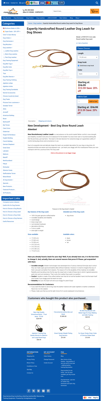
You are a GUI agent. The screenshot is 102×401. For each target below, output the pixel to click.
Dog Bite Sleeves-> (9, 76)
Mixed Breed (7, 177)
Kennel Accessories (9, 93)
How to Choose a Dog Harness (12, 218)
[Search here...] (63, 11)
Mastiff (5, 157)
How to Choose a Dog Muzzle (12, 208)
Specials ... (6, 183)
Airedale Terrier (8, 106)
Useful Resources (8, 221)
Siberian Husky (7, 170)
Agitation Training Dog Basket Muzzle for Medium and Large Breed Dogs (38, 335)
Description (31, 121)
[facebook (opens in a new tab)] (29, 391)
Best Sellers (63, 18)
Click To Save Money (9, 35)
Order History (47, 356)
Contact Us (14, 3)
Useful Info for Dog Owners (11, 205)
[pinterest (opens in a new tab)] (38, 391)
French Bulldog (7, 141)
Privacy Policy (31, 359)
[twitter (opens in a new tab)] (33, 391)
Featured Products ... (9, 189)
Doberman (6, 131)
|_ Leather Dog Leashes (10, 51)
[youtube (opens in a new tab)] (43, 391)
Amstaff (5, 112)
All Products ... (7, 193)
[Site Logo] (11, 11)
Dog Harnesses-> (8, 41)
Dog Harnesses (18, 18)
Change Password (49, 359)
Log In (22, 3)
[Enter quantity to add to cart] (82, 101)
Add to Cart (93, 101)
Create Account (48, 363)
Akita (4, 109)
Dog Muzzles (7, 18)
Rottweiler (6, 167)
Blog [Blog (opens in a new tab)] (71, 18)
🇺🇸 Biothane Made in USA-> (11, 28)
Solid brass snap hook (87, 65)
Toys (4, 73)
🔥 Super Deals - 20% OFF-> (11, 31)
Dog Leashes (40, 18)
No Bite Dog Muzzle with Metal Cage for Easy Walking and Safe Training (88, 313)
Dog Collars (30, 18)
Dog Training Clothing (10, 80)
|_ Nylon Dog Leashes (10, 54)
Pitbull (5, 164)
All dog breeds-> (8, 180)
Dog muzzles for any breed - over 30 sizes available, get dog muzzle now (68, 373)
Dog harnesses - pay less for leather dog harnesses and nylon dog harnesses (68, 382)
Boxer (5, 118)
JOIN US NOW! (52, 18)
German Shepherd (8, 144)
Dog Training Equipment (10, 60)
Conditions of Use (32, 366)
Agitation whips (8, 83)
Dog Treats (6, 99)
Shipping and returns (45, 121)
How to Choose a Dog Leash (12, 212)
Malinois (5, 154)
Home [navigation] (30, 23)
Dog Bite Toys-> (8, 70)
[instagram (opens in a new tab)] (48, 391)
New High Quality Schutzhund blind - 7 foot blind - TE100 (39, 314)
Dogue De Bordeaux (9, 135)
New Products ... (8, 186)
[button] (97, 3)
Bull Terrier (6, 125)
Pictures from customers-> (11, 102)
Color (80, 70)
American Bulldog (8, 115)
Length (81, 53)
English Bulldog (8, 138)
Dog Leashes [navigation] (38, 23)
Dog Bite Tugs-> (8, 64)
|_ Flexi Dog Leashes (9, 57)
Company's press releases (11, 202)
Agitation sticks (8, 86)
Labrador (6, 151)
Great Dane (6, 148)
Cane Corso (6, 128)
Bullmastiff (6, 122)
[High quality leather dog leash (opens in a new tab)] (63, 181)
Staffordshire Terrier (9, 173)
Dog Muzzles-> (7, 44)
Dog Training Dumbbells (10, 89)
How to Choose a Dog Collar (12, 215)
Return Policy (30, 363)
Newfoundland (7, 160)
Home (6, 3)
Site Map (29, 369)
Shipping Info (30, 356)
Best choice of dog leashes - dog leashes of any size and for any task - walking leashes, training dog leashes (68, 363)
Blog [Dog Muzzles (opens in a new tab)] (62, 356)
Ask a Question (82, 43)
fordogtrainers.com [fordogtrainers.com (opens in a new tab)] (30, 398)
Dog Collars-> (7, 38)
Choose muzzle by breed (10, 96)
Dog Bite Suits (7, 67)
